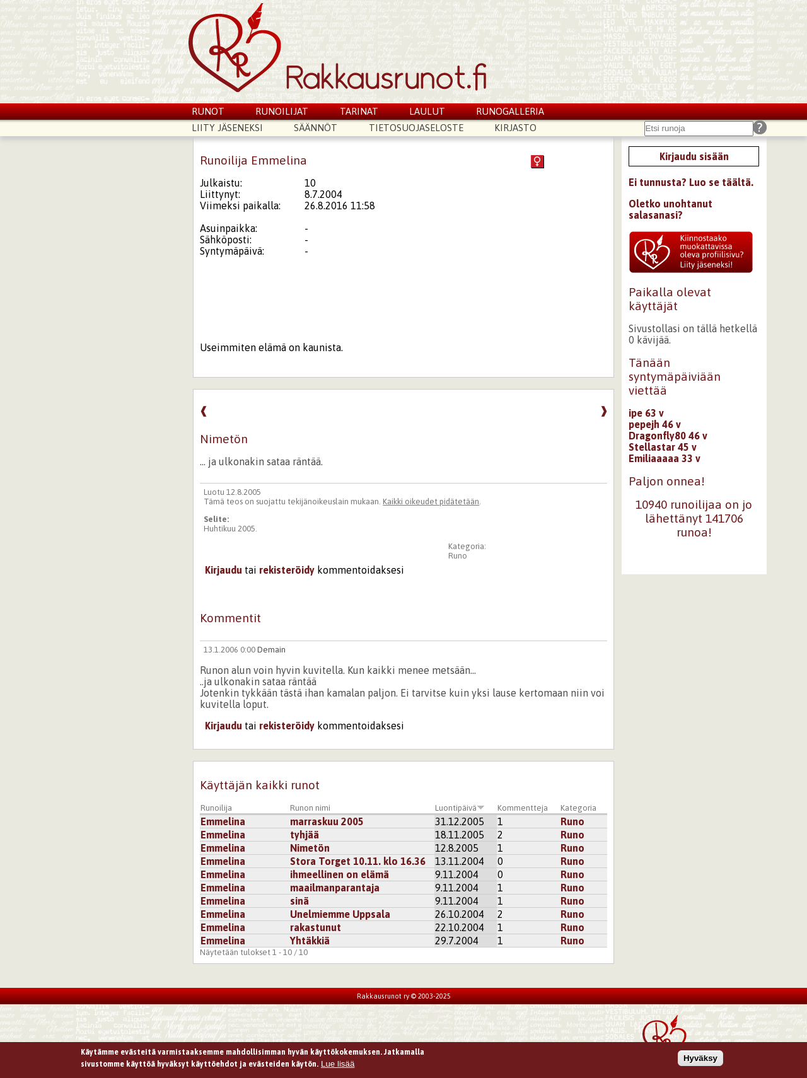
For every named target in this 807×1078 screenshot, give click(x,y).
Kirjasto (515, 127)
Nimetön (310, 848)
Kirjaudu (223, 570)
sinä (299, 901)
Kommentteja (522, 808)
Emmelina (222, 821)
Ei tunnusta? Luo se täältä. (691, 182)
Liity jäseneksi (227, 127)
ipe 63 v (646, 413)
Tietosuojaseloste (416, 127)
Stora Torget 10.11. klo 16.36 (358, 861)
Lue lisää (337, 1064)
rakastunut (315, 927)
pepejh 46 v (655, 424)
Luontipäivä (460, 808)
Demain (271, 649)
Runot (208, 111)
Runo (457, 555)
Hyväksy (700, 1058)
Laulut (427, 111)
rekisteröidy (287, 570)
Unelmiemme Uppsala (340, 914)
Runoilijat (281, 111)
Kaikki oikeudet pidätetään (431, 501)
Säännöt (315, 127)
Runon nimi (310, 808)
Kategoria (578, 808)
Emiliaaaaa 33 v (664, 458)
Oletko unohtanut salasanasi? (670, 209)
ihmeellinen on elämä (339, 874)
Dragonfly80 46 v (668, 435)
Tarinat (359, 111)
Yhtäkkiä (310, 940)
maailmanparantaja (335, 887)
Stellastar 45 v (663, 447)
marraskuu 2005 (327, 821)
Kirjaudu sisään (694, 156)
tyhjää (304, 834)
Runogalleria (510, 111)
